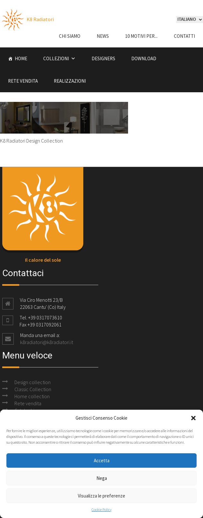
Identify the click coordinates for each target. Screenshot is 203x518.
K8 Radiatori (27, 19)
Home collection (32, 396)
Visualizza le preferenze (101, 496)
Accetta (102, 460)
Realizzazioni (70, 81)
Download (143, 58)
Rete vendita (23, 81)
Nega (101, 478)
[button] (193, 418)
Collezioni (56, 58)
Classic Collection (32, 389)
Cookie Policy (101, 509)
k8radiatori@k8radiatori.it (46, 342)
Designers (103, 58)
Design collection (32, 382)
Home (21, 58)
